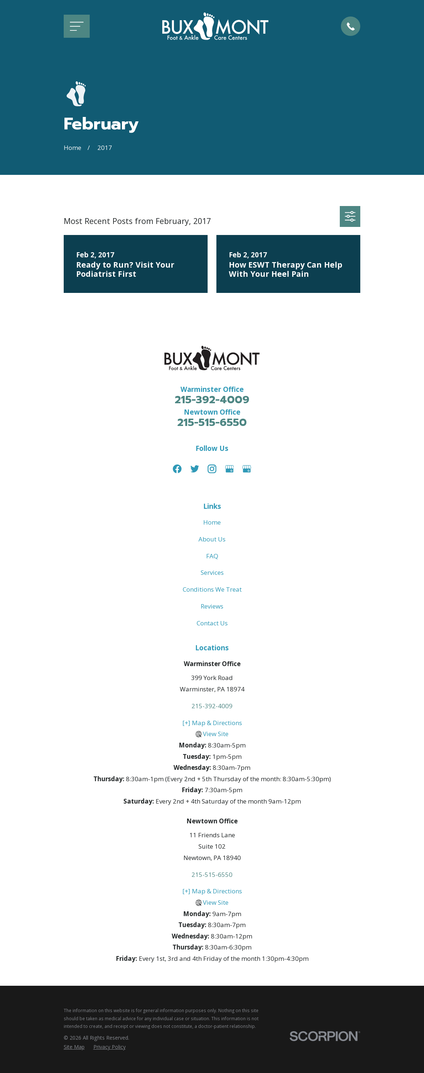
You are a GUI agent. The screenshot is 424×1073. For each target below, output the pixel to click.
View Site (215, 734)
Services (212, 572)
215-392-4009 (212, 400)
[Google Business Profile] (229, 468)
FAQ (212, 556)
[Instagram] (212, 468)
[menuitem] (74, 1047)
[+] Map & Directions (212, 723)
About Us (212, 539)
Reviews (212, 606)
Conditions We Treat (212, 589)
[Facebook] (177, 468)
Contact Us (212, 623)
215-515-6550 (212, 422)
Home (212, 522)
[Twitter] (194, 468)
